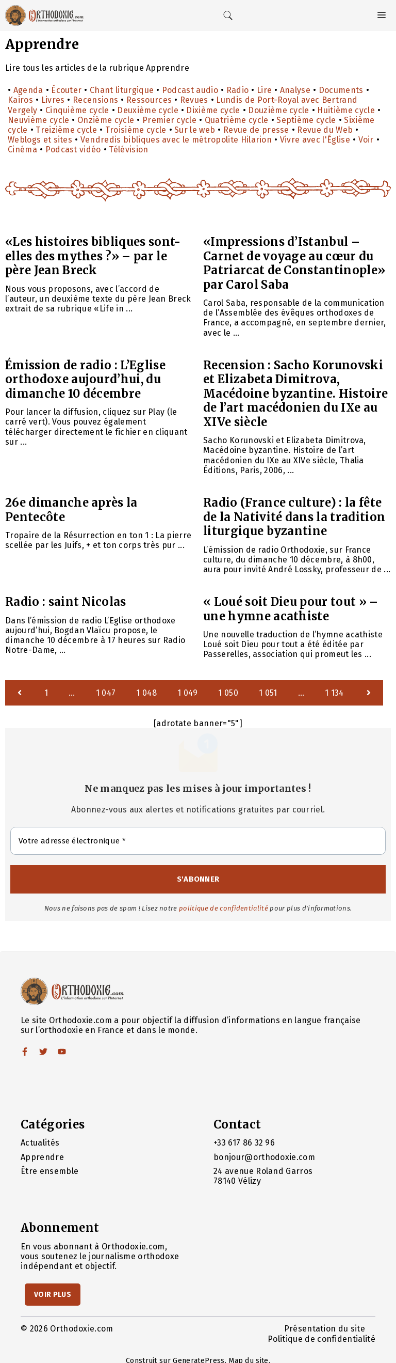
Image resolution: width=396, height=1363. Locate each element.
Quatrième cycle (237, 120)
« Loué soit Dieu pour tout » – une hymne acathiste (290, 608)
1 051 (268, 693)
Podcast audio (190, 90)
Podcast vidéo (73, 149)
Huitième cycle (345, 110)
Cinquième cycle (77, 110)
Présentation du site (324, 1329)
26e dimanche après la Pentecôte (71, 509)
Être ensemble (49, 1171)
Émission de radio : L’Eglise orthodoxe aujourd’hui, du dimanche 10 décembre (85, 379)
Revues (194, 100)
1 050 (228, 693)
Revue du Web (325, 130)
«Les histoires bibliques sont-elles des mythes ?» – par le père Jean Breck (93, 255)
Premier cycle (169, 120)
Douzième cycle (278, 110)
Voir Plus (52, 1294)
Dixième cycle (213, 110)
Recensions (95, 100)
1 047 (106, 693)
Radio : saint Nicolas (65, 601)
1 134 (334, 693)
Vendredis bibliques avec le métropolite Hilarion (176, 140)
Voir (366, 140)
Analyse (295, 90)
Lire (264, 90)
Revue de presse (256, 130)
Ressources (149, 100)
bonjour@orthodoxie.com (264, 1157)
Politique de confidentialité (321, 1339)
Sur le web (194, 130)
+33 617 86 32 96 (244, 1143)
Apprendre (42, 1157)
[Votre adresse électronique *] (198, 841)
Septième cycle (306, 120)
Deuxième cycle (147, 110)
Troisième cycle (136, 130)
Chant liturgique (122, 90)
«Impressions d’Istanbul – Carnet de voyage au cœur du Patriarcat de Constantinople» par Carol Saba (294, 263)
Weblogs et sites (40, 140)
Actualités (40, 1143)
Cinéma (22, 149)
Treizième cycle (66, 130)
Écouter (66, 90)
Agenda (28, 90)
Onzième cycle (105, 120)
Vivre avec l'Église (315, 140)
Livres (53, 100)
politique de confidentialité (223, 908)
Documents (341, 90)
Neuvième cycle (38, 120)
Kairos (20, 100)
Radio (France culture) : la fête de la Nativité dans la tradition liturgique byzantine (294, 516)
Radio (237, 90)
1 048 (146, 693)
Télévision (128, 149)
